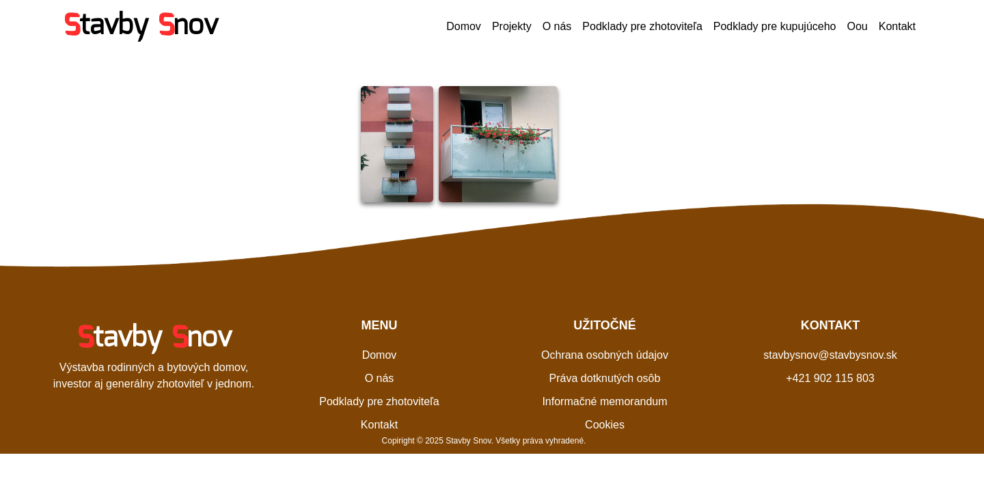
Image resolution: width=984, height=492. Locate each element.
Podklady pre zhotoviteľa (642, 26)
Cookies (605, 424)
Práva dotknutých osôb (605, 378)
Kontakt (897, 26)
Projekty (512, 26)
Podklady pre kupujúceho (774, 26)
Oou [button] (857, 26)
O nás (557, 26)
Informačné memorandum (604, 401)
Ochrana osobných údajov (604, 355)
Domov (463, 26)
